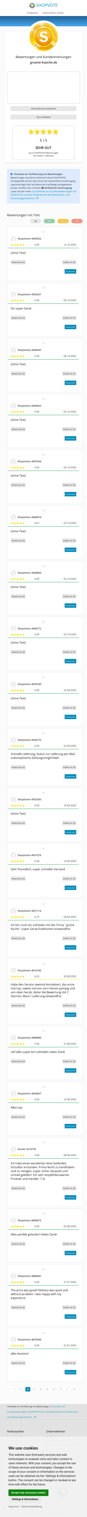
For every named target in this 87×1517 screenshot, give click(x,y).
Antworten (70, 271)
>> (74, 1389)
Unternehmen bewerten (43, 108)
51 (49, 221)
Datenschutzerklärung (31, 1506)
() (69, 262)
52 (36, 221)
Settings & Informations (25, 1499)
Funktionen (32, 12)
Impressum (13, 1506)
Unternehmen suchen (53, 12)
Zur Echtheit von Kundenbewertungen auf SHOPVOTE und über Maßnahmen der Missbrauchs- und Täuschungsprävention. (43, 195)
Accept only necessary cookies (28, 1492)
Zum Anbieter (43, 117)
